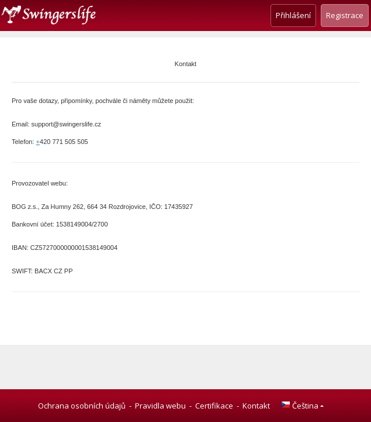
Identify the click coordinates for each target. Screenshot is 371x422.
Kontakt (256, 405)
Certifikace (214, 405)
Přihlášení (293, 15)
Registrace (344, 15)
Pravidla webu (160, 405)
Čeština (299, 405)
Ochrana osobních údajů (82, 405)
